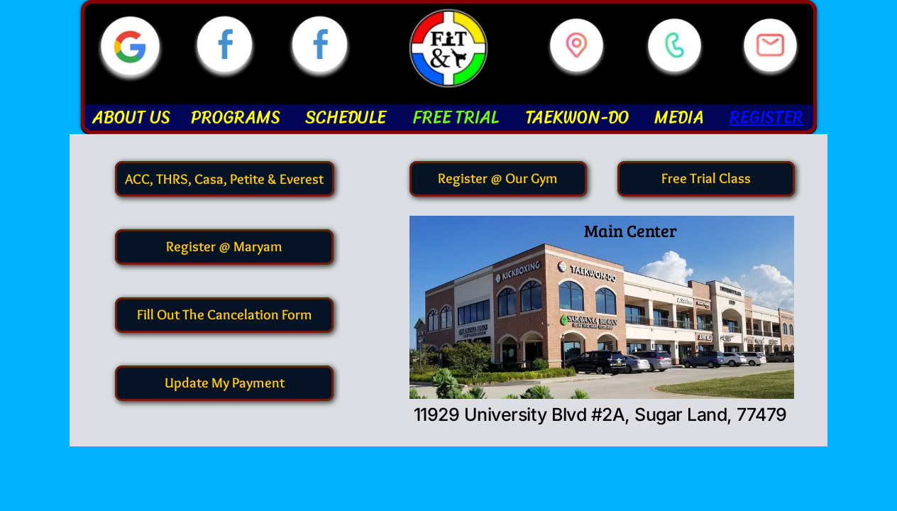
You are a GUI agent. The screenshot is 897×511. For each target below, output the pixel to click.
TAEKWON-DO (577, 117)
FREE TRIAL (456, 117)
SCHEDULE (345, 117)
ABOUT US (131, 117)
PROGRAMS (235, 117)
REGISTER (766, 117)
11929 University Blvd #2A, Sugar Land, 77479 (600, 414)
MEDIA (679, 117)
